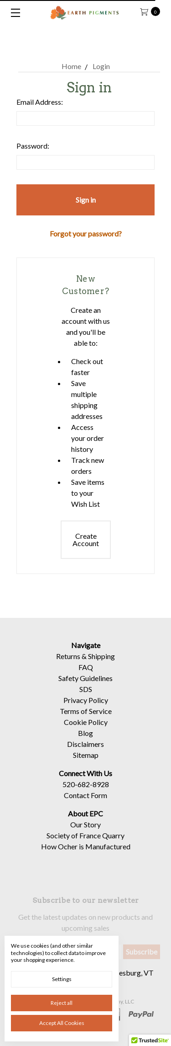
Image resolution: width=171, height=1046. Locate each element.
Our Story (85, 830)
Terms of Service (86, 717)
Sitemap (85, 761)
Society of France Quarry (85, 841)
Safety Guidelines (85, 684)
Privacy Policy (85, 706)
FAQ (85, 673)
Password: (32, 145)
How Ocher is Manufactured (85, 852)
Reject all (62, 1002)
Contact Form (85, 801)
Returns (68, 662)
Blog (85, 739)
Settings (62, 979)
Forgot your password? (86, 233)
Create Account (86, 539)
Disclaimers (85, 750)
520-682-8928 (85, 790)
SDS (85, 695)
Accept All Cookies (61, 1022)
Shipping (101, 662)
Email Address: (39, 101)
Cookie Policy (86, 728)
